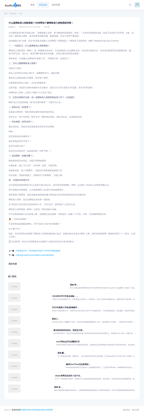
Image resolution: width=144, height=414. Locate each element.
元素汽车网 (30, 410)
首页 (5, 13)
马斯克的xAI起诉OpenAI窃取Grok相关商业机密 (35, 255)
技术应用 (135, 410)
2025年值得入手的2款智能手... (65, 307)
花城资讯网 (39, 410)
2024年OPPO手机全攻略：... (65, 296)
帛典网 (23, 410)
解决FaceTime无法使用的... (78, 364)
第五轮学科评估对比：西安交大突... (68, 330)
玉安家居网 (48, 410)
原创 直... (58, 387)
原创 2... (55, 319)
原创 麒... (62, 353)
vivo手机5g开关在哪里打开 (68, 341)
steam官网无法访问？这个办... (68, 375)
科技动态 (13, 13)
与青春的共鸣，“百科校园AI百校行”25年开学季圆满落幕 (38, 251)
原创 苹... (74, 285)
